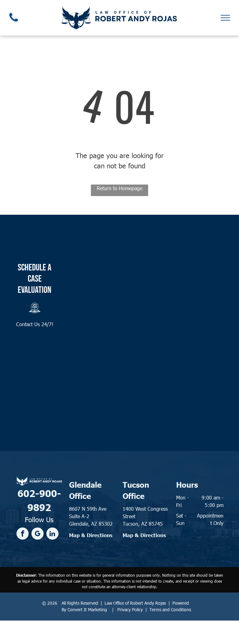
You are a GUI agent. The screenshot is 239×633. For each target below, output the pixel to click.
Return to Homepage (119, 188)
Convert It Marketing (87, 609)
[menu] (225, 18)
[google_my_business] (37, 534)
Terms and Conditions (170, 609)
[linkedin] (52, 534)
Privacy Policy (130, 609)
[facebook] (22, 534)
